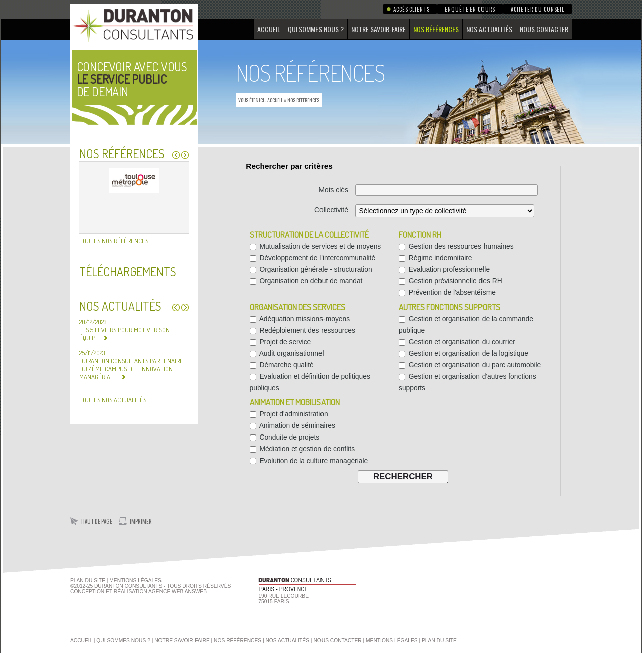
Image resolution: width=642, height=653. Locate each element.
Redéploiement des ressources (302, 330)
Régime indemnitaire (435, 258)
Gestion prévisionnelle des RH (450, 281)
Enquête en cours (470, 9)
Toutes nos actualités (112, 400)
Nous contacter (544, 29)
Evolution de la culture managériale (309, 461)
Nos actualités (489, 29)
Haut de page (96, 521)
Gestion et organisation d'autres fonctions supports (467, 382)
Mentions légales (392, 640)
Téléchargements (127, 271)
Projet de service (280, 342)
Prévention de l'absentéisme (447, 292)
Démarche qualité (282, 365)
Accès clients (411, 9)
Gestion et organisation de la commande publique (466, 324)
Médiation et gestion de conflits (302, 449)
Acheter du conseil (537, 9)
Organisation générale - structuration (311, 269)
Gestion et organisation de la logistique (463, 353)
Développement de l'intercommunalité (313, 258)
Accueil (268, 29)
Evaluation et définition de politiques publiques (310, 382)
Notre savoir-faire (378, 29)
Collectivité (331, 210)
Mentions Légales (135, 580)
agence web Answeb (177, 591)
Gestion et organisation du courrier (457, 342)
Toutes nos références (113, 241)
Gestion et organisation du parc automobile (470, 365)
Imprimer (141, 521)
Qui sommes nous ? (316, 29)
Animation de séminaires (292, 425)
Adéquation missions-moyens (300, 319)
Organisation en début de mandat (306, 281)
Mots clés (333, 190)
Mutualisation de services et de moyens (315, 246)
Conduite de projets (285, 437)
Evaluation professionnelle (444, 269)
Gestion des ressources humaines (456, 246)
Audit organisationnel (287, 353)
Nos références (436, 29)
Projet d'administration (289, 414)
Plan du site (87, 580)
